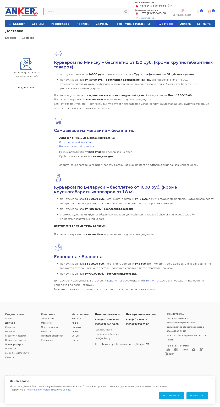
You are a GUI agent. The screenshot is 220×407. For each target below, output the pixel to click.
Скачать (9, 357)
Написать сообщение (107, 333)
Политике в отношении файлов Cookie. (48, 389)
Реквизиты (47, 340)
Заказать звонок (147, 18)
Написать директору (52, 335)
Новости (76, 318)
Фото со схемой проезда (75, 142)
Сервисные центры (15, 340)
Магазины (46, 323)
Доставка (10, 323)
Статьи (75, 340)
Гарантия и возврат (15, 335)
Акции (75, 323)
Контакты (46, 331)
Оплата (9, 318)
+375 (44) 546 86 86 (107, 319)
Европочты (114, 280)
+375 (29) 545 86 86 (107, 324)
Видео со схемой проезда (76, 146)
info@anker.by (103, 338)
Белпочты (152, 280)
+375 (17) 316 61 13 (136, 319)
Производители (49, 327)
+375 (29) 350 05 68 (137, 324)
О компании (47, 318)
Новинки (76, 327)
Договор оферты (14, 344)
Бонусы (76, 335)
